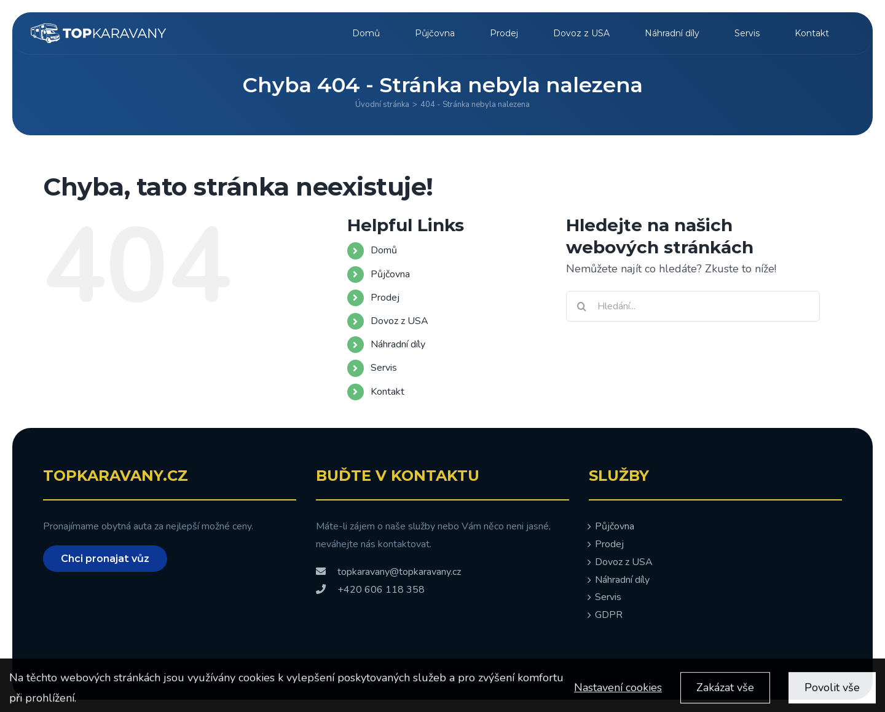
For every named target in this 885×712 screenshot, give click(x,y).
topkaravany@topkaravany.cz (388, 572)
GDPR (609, 615)
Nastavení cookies (618, 693)
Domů (384, 250)
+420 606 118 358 (370, 589)
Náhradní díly (398, 344)
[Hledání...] (693, 306)
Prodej (385, 297)
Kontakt (387, 391)
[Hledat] (581, 306)
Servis (384, 367)
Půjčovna (390, 274)
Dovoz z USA (399, 321)
